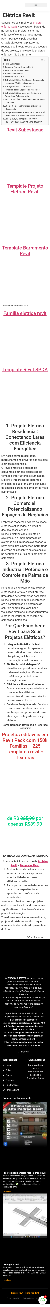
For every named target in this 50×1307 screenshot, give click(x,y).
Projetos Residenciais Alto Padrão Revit (24, 1172)
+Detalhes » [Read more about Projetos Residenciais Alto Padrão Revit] (7, 1191)
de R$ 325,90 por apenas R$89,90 (21, 119)
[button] (36, 5)
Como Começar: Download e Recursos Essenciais (23, 107)
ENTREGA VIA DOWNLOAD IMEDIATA (26, 122)
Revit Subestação (12, 64)
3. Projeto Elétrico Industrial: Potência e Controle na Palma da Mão (23, 94)
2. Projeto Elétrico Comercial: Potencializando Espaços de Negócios (22, 88)
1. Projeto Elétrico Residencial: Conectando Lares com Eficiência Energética (24, 81)
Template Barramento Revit (17, 70)
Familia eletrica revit (14, 73)
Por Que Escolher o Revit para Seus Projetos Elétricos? (25, 101)
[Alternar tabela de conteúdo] (43, 60)
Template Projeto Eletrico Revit (19, 67)
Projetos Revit (17, 1293)
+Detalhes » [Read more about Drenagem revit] (7, 1280)
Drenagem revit (11, 1264)
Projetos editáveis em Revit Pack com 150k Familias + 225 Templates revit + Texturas (25, 114)
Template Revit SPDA (14, 77)
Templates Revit (29, 865)
